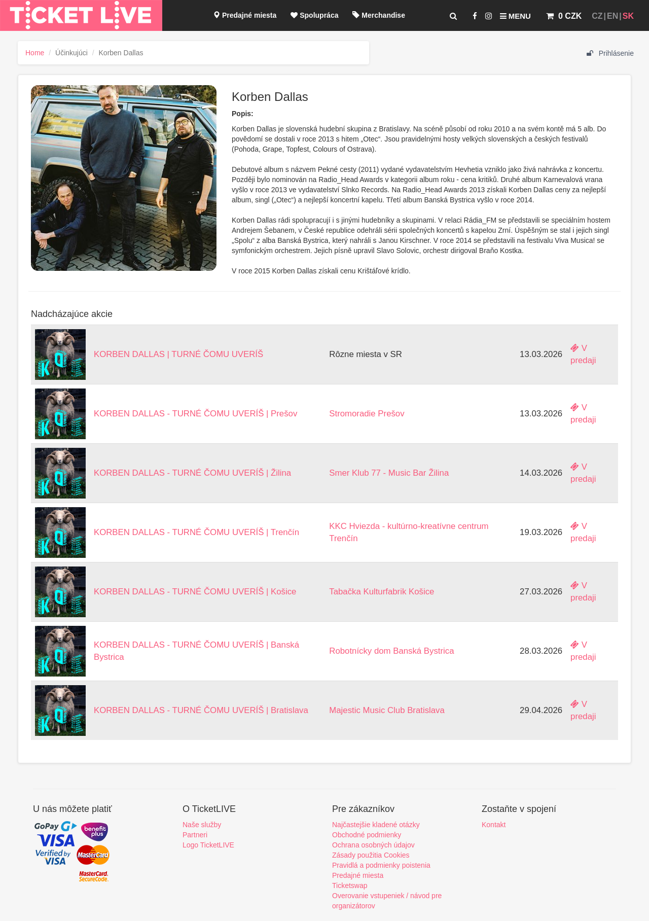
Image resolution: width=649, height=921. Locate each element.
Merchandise (378, 15)
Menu (515, 16)
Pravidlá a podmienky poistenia (381, 865)
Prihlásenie (610, 53)
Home (34, 53)
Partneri (195, 835)
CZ (597, 16)
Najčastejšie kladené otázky (376, 825)
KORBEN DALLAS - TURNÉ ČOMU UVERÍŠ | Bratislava (201, 710)
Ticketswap (350, 885)
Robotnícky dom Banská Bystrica (391, 651)
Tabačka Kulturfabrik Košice (381, 591)
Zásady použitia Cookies (371, 855)
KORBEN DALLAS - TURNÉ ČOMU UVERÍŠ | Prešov (195, 413)
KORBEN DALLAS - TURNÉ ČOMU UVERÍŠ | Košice (195, 591)
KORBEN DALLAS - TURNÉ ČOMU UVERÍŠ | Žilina (192, 473)
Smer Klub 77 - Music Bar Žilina (389, 473)
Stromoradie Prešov (366, 413)
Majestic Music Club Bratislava (387, 710)
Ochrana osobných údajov (373, 845)
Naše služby (202, 825)
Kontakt (494, 825)
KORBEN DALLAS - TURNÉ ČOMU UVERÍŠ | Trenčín (196, 532)
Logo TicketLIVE (208, 845)
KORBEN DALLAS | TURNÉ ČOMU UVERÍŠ (178, 354)
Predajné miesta (244, 15)
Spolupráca (314, 15)
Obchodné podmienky (366, 835)
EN (612, 16)
